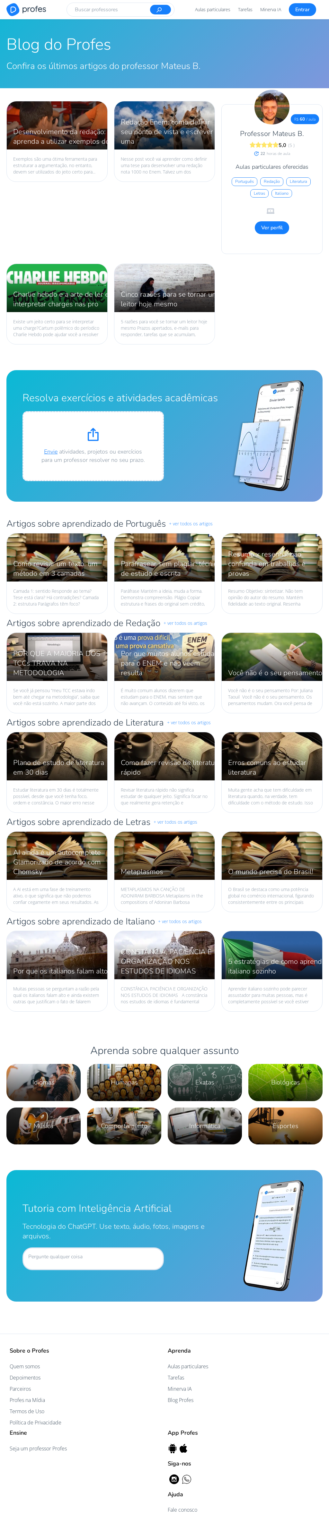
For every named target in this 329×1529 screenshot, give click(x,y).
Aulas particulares (212, 9)
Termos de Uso (27, 1411)
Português (244, 181)
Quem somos (25, 1366)
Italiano (282, 193)
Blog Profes (180, 1400)
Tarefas (245, 9)
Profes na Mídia (27, 1400)
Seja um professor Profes (38, 1448)
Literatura (298, 181)
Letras (259, 193)
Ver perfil (272, 227)
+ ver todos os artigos (191, 524)
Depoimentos (25, 1377)
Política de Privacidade (35, 1422)
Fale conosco (182, 1509)
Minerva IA (270, 9)
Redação (272, 181)
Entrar (302, 9)
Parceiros (20, 1388)
